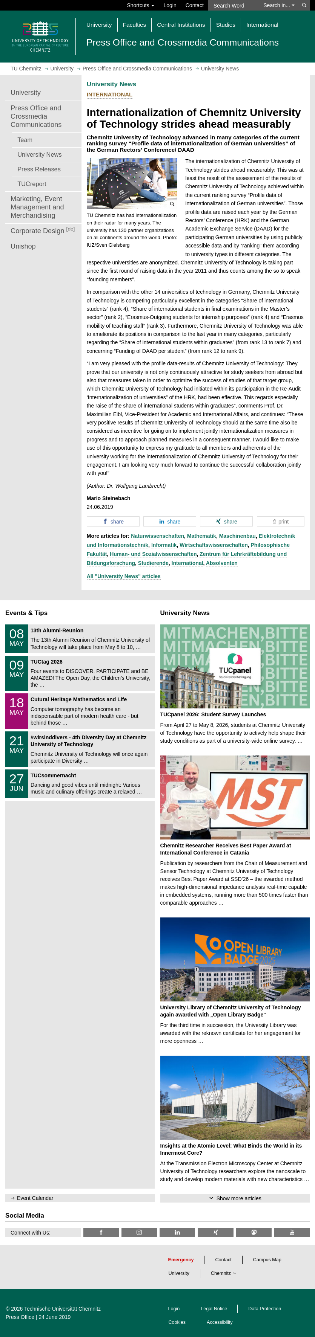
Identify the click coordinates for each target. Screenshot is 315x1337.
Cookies (177, 1322)
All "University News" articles (124, 576)
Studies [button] (225, 24)
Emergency (181, 1259)
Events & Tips (26, 613)
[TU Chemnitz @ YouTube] (292, 1232)
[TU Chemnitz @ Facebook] (101, 1232)
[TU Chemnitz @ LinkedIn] (177, 1232)
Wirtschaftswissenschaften (213, 545)
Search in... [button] (279, 5)
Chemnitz (221, 1273)
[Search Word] (233, 5)
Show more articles (239, 1198)
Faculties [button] (134, 24)
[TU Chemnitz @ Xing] (215, 1232)
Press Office (20, 1317)
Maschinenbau (237, 536)
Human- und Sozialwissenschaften (153, 554)
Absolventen (222, 563)
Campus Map (267, 1259)
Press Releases (39, 169)
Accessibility (220, 1322)
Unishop (23, 246)
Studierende (153, 563)
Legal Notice (214, 1308)
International (187, 563)
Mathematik (201, 536)
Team (24, 139)
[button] (132, 183)
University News (39, 154)
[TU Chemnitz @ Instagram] (139, 1232)
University (26, 92)
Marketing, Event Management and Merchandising (37, 207)
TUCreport (31, 183)
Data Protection (264, 1308)
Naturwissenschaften (157, 536)
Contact (195, 5)
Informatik (164, 545)
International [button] (262, 24)
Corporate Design (43, 230)
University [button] (99, 24)
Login (169, 5)
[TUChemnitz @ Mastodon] (254, 1232)
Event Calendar (35, 1198)
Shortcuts (140, 5)
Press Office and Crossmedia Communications (36, 116)
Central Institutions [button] (181, 24)
